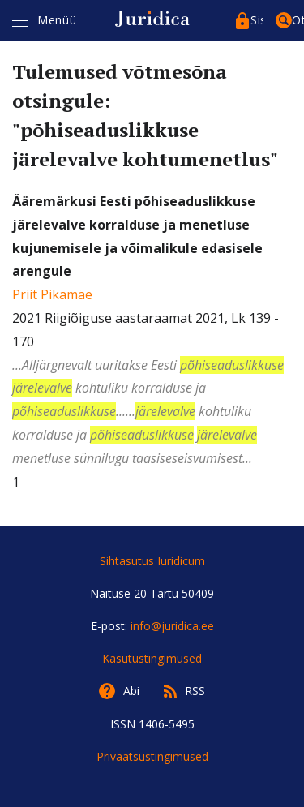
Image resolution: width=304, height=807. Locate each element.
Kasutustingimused (152, 658)
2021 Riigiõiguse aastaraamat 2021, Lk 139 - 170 (152, 331)
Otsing (298, 20)
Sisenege (256, 20)
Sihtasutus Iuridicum (152, 561)
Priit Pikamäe (52, 294)
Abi (131, 690)
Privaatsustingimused (152, 756)
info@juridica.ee (172, 625)
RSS (195, 690)
